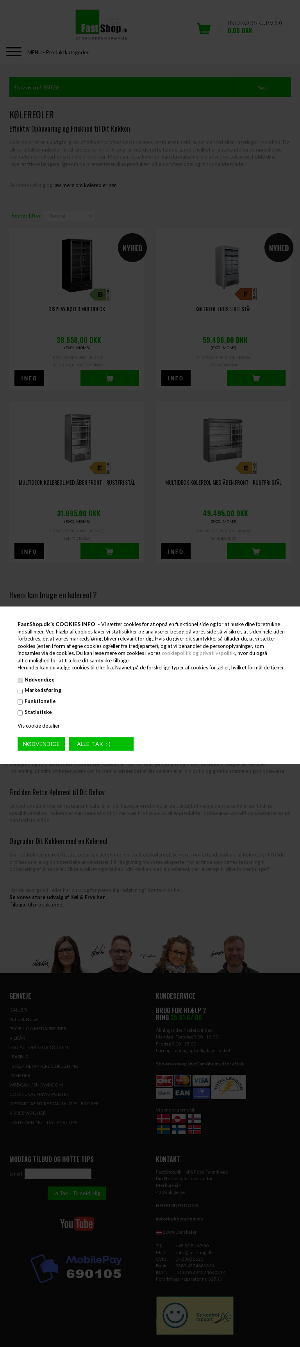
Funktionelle (40, 701)
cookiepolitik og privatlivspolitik (198, 653)
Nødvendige (40, 679)
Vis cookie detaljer (39, 726)
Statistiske (38, 711)
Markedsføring (43, 690)
